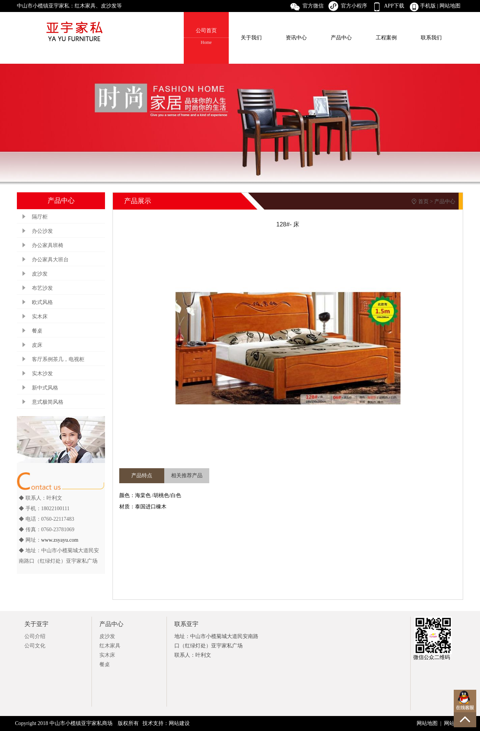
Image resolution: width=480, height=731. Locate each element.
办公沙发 (42, 231)
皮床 (37, 345)
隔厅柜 (40, 217)
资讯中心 (296, 37)
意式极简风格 (47, 402)
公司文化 (34, 646)
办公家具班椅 (47, 245)
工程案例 (386, 37)
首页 (423, 201)
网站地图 (451, 6)
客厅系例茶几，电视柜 (58, 359)
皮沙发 (40, 274)
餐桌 (37, 331)
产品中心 (341, 37)
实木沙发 (42, 373)
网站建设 (179, 723)
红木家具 (109, 646)
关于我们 (251, 37)
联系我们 (431, 37)
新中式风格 (45, 388)
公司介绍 (34, 636)
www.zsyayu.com (59, 540)
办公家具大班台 (50, 259)
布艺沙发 (42, 288)
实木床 (40, 316)
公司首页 (206, 37)
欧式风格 (42, 302)
